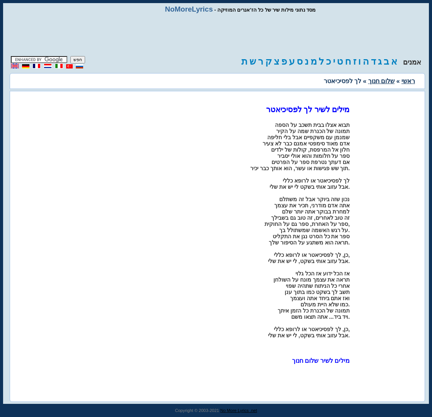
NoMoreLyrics (189, 9)
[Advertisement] (216, 34)
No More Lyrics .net (238, 410)
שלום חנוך (381, 81)
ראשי (408, 81)
